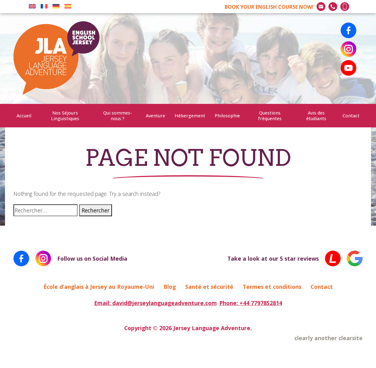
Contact (351, 116)
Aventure (155, 116)
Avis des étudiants (316, 115)
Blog (170, 286)
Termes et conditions (272, 286)
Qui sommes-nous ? (117, 115)
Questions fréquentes (270, 115)
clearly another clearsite (328, 338)
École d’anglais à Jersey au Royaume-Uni (98, 286)
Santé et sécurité (209, 286)
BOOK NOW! (269, 6)
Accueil (24, 116)
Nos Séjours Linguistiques (65, 115)
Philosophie (227, 116)
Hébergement (190, 116)
